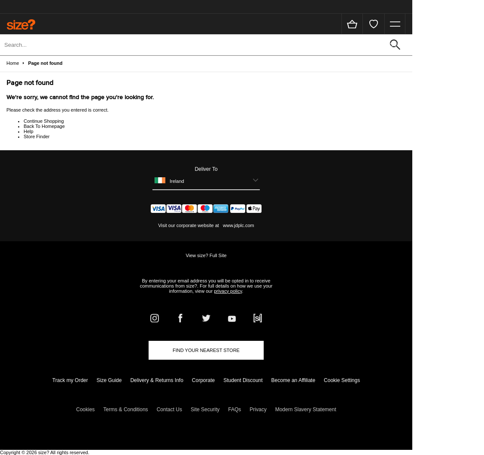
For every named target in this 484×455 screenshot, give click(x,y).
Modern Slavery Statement (305, 409)
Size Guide (109, 380)
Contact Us (169, 409)
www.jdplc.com (238, 225)
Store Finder (37, 136)
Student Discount (242, 380)
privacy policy (228, 291)
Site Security (205, 409)
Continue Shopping (44, 121)
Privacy (258, 409)
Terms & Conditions (125, 409)
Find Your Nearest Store (206, 350)
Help (28, 131)
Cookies (85, 409)
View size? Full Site (206, 255)
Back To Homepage (44, 126)
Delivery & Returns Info (156, 380)
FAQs (234, 409)
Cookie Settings (342, 380)
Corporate (203, 380)
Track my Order (70, 380)
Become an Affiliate (293, 380)
